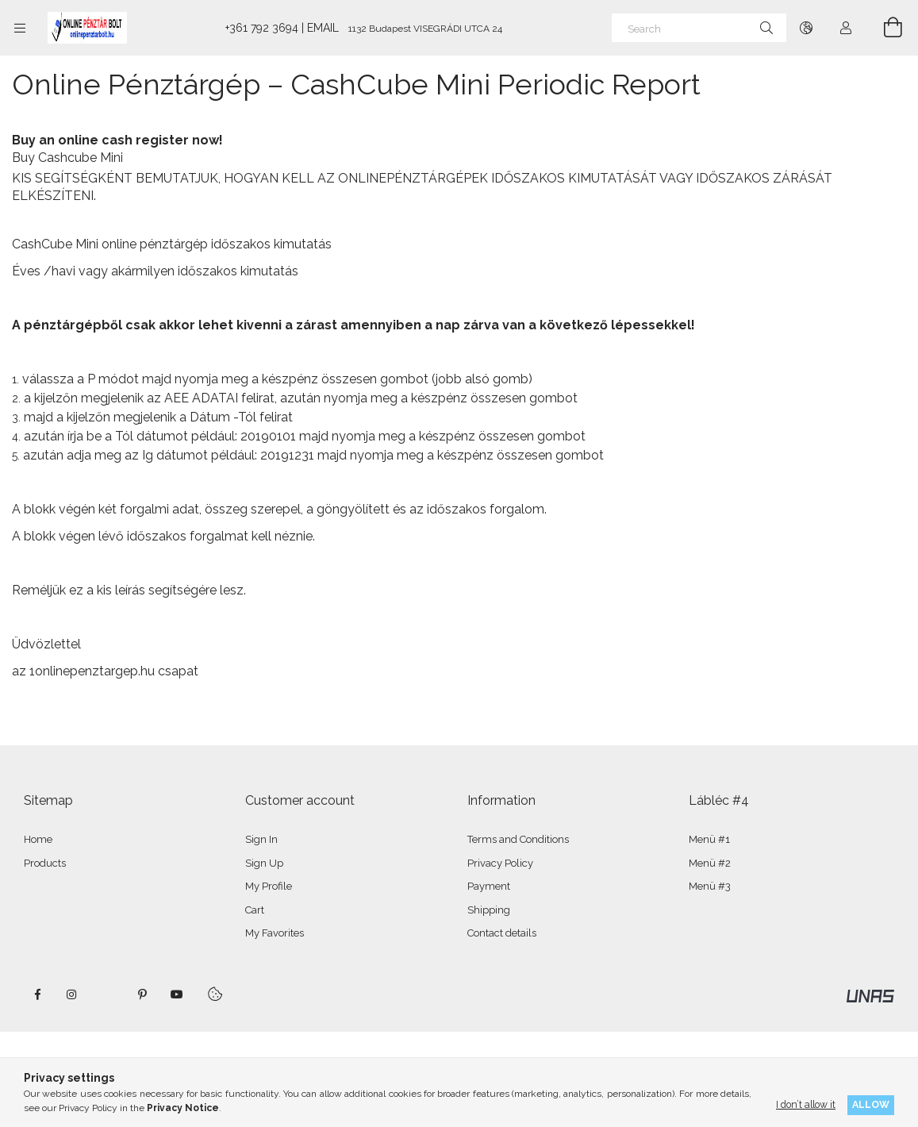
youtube (176, 994)
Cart (254, 910)
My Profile (268, 886)
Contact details (501, 933)
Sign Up (264, 863)
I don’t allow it (805, 1104)
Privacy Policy (500, 863)
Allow (870, 1104)
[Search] (699, 27)
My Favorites (274, 933)
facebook (37, 994)
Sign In (261, 839)
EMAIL (323, 27)
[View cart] (884, 27)
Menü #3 (710, 886)
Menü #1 (709, 839)
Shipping (488, 910)
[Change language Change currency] (806, 27)
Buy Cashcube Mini (67, 157)
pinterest (142, 994)
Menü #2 (710, 863)
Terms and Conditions (518, 839)
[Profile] (846, 27)
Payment (488, 886)
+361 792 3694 (261, 27)
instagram (72, 994)
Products (45, 863)
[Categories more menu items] (20, 27)
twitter (107, 994)
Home (38, 839)
